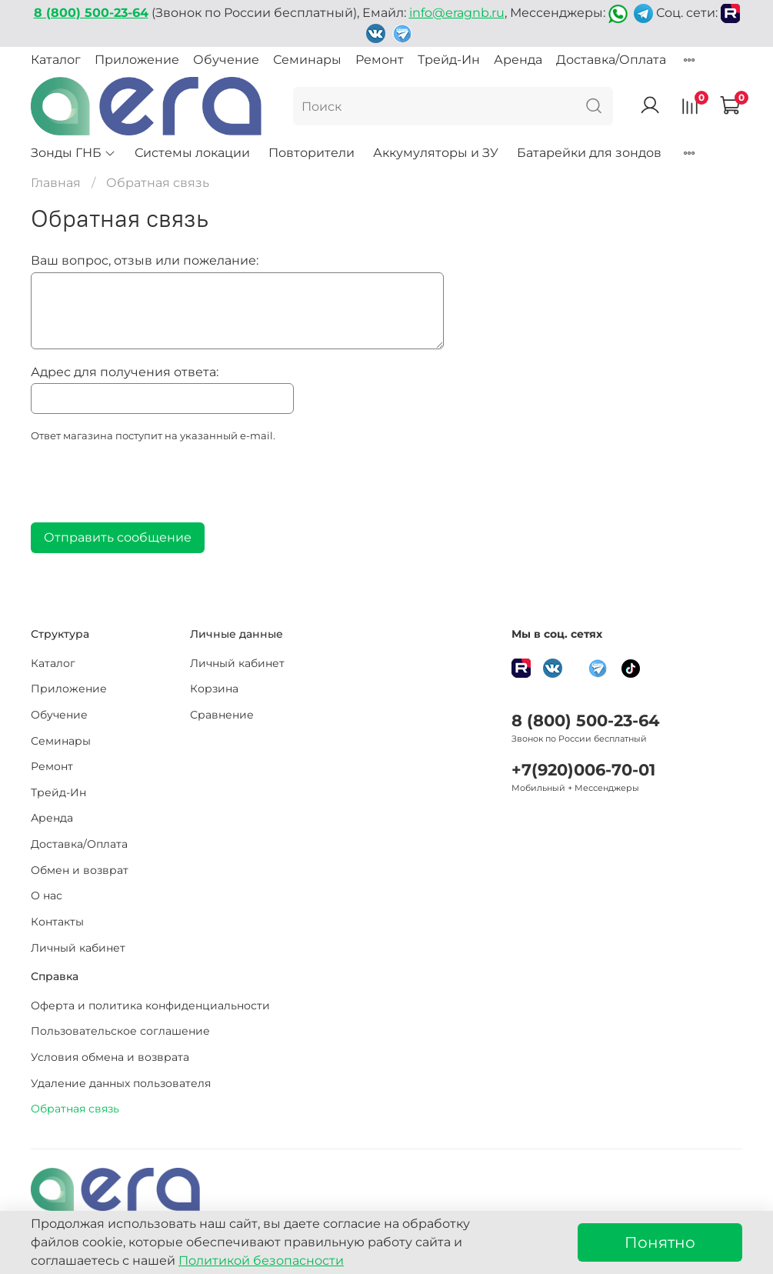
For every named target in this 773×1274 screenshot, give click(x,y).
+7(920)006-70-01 (583, 769)
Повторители (311, 152)
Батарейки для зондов (589, 152)
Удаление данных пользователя (121, 1083)
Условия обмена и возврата (110, 1057)
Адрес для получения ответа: (124, 372)
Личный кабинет (78, 948)
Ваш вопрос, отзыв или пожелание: (144, 260)
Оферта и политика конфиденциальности (150, 1005)
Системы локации (192, 152)
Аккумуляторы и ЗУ (435, 152)
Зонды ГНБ (73, 152)
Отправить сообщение (118, 537)
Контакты (57, 922)
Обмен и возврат (79, 870)
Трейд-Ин (449, 59)
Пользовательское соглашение (120, 1031)
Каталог (56, 59)
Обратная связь (75, 1109)
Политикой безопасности (261, 1260)
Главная (56, 182)
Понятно (660, 1242)
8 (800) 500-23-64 (585, 720)
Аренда (518, 59)
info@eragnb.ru (457, 12)
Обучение (226, 59)
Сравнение (222, 715)
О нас (46, 895)
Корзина (214, 688)
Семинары (307, 59)
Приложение (137, 59)
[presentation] (148, 487)
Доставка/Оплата (611, 59)
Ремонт (379, 59)
